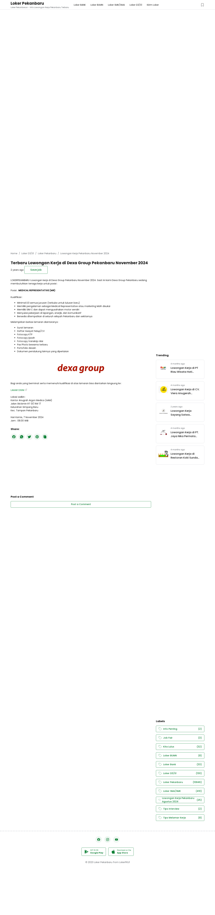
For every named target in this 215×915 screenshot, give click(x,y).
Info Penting (180, 729)
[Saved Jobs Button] (202, 5)
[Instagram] (107, 839)
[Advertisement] (97, 22)
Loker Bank (180, 764)
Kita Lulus (180, 746)
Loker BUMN (180, 755)
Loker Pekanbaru (27, 3)
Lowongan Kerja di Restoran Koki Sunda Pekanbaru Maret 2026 (185, 456)
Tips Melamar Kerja (180, 817)
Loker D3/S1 (180, 773)
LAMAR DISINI (17, 390)
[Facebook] (14, 437)
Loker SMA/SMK (180, 791)
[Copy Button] (45, 437)
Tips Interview (180, 809)
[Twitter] (29, 437)
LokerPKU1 (124, 862)
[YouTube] (116, 839)
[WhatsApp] (21, 437)
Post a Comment (81, 504)
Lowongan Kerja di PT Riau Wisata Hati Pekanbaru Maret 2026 (185, 370)
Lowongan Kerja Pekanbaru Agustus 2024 (180, 800)
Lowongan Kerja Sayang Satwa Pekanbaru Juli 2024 (184, 413)
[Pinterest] (37, 437)
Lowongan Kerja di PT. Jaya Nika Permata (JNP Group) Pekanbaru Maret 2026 (186, 434)
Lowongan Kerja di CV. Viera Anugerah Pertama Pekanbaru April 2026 (185, 391)
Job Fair (180, 738)
